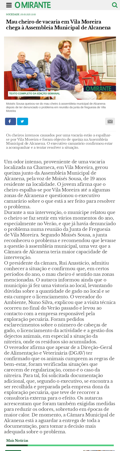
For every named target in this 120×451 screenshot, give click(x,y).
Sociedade (12, 14)
